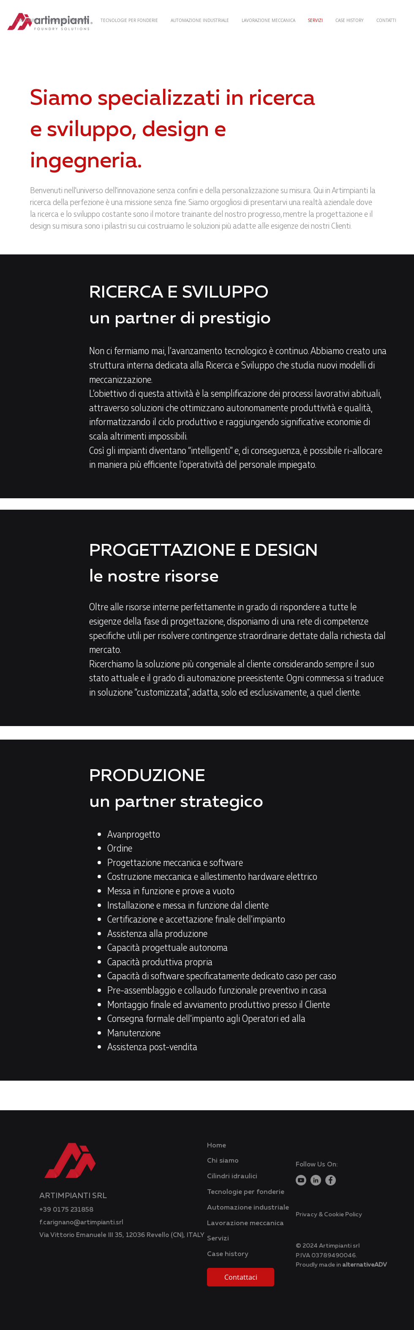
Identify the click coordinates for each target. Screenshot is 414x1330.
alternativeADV (364, 1264)
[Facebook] (330, 1180)
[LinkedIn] (315, 1180)
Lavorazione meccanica (245, 1222)
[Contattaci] (240, 1277)
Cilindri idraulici (232, 1176)
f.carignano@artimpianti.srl (81, 1222)
